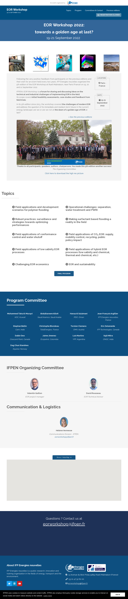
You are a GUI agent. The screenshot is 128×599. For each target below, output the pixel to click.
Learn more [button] (47, 596)
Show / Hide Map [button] (64, 457)
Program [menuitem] (78, 10)
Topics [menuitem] (68, 10)
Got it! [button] (118, 594)
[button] (64, 478)
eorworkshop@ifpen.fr (64, 437)
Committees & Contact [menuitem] (94, 10)
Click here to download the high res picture (70, 173)
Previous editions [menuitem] (113, 10)
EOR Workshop (17, 9)
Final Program (64, 274)
